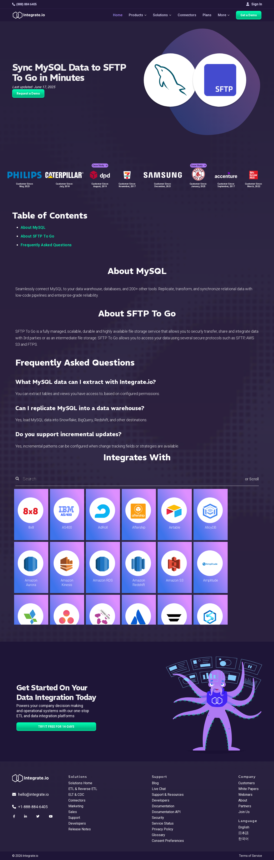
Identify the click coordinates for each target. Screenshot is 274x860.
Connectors (187, 15)
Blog (155, 783)
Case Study (99, 164)
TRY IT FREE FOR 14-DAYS (56, 726)
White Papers (248, 789)
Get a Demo (249, 15)
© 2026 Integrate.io (25, 855)
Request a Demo (28, 93)
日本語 (243, 833)
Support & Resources (168, 795)
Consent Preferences (168, 841)
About (242, 800)
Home (117, 15)
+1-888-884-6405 (30, 807)
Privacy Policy (162, 829)
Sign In (254, 4)
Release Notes (79, 829)
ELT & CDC (76, 795)
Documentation (163, 806)
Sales (72, 812)
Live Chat (159, 789)
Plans (207, 15)
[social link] (14, 816)
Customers (246, 783)
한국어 (243, 839)
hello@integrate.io (30, 794)
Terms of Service (250, 855)
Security (158, 818)
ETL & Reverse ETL (82, 789)
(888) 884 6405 (24, 4)
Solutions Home (80, 783)
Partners (244, 806)
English (243, 827)
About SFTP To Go (37, 236)
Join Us (244, 812)
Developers (77, 823)
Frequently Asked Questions (46, 245)
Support (74, 818)
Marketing (75, 806)
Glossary (158, 835)
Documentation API (166, 812)
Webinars (245, 795)
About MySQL (33, 227)
